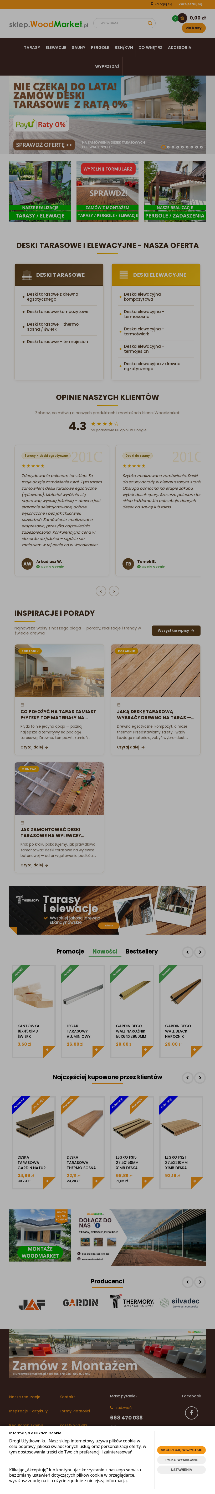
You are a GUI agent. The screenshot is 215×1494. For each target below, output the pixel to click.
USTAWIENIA (181, 1470)
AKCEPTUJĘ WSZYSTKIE (181, 1450)
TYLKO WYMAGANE (181, 1460)
